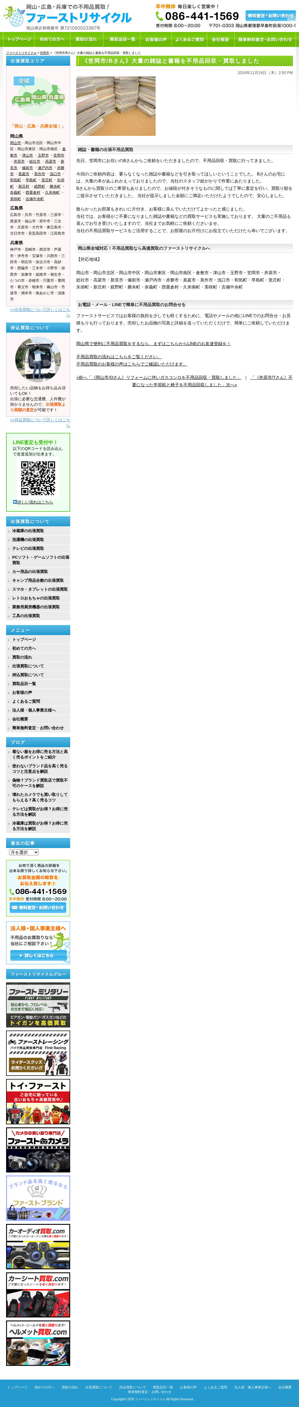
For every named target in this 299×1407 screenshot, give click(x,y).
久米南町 (52, 192)
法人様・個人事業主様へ (34, 710)
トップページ (24, 639)
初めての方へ (24, 648)
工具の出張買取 (26, 615)
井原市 (19, 161)
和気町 (15, 180)
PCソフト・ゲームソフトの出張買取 (40, 560)
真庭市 (23, 174)
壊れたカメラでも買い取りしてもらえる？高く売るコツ (40, 797)
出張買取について (28, 666)
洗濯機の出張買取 (28, 539)
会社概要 (20, 719)
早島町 (31, 180)
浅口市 (55, 174)
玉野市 (43, 155)
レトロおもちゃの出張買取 (36, 598)
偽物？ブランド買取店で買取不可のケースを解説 (40, 783)
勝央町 (55, 186)
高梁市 (50, 161)
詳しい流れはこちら (33, 502)
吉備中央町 (35, 199)
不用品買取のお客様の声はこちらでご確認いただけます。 (131, 364)
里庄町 (46, 180)
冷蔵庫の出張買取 (28, 531)
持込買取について (28, 675)
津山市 (27, 155)
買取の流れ (22, 657)
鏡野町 (39, 186)
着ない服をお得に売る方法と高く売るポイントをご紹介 (40, 754)
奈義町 (15, 192)
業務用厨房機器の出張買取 (36, 607)
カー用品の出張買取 (30, 571)
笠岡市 (58, 155)
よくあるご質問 (26, 701)
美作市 (39, 174)
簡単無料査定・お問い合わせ (38, 728)
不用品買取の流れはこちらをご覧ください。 (119, 356)
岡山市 (15, 143)
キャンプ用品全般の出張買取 (38, 580)
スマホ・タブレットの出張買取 (40, 589)
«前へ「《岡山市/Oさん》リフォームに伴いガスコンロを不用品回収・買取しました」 (159, 377)
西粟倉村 (33, 192)
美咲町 (15, 199)
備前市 (27, 168)
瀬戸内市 (45, 168)
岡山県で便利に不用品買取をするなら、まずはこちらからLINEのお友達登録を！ (153, 343)
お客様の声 (22, 692)
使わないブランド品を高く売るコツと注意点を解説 (40, 769)
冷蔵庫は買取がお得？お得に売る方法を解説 (40, 826)
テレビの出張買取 (28, 548)
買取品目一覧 (24, 683)
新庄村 (23, 186)
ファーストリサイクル (150, 1399)
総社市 (34, 161)
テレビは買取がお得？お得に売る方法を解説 (40, 812)
